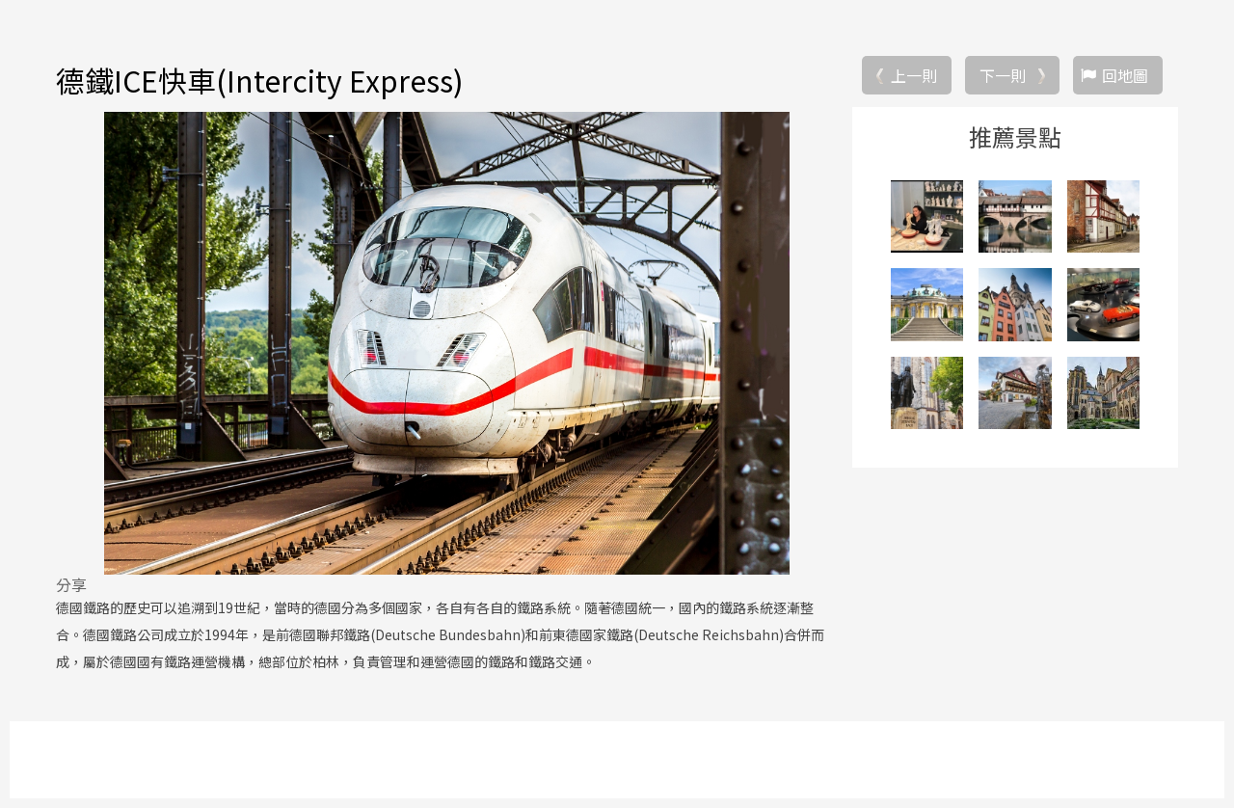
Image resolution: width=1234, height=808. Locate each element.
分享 (71, 584)
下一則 (1002, 75)
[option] (446, 343)
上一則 (914, 75)
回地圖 (1125, 75)
